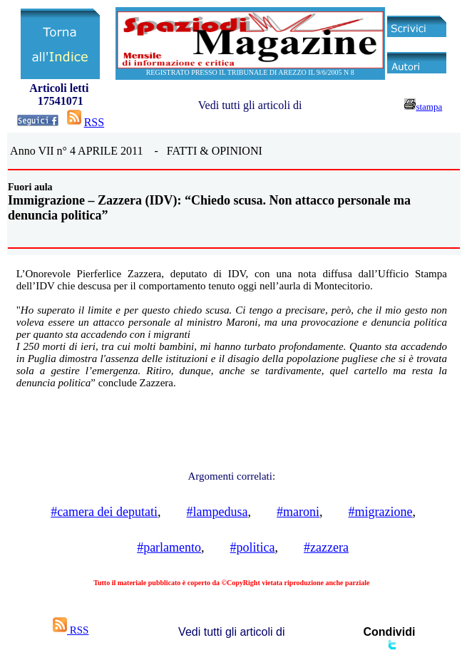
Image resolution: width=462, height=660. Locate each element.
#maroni (298, 512)
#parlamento (169, 547)
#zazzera (326, 547)
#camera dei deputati (104, 512)
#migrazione (381, 512)
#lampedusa (217, 512)
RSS (94, 122)
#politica (252, 547)
